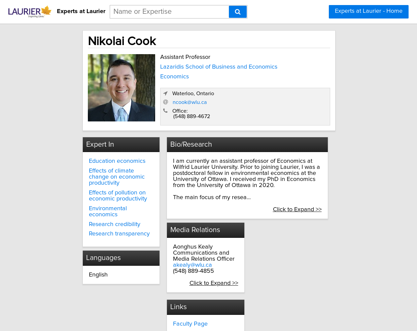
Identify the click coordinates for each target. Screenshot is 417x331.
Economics (150, 80)
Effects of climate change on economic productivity (102, 165)
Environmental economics (103, 194)
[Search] (238, 12)
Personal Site (243, 242)
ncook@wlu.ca (273, 94)
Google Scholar (246, 252)
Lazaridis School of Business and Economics (179, 68)
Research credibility (94, 203)
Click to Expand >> (323, 195)
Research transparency (99, 213)
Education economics (97, 153)
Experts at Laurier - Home (369, 11)
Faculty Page (243, 232)
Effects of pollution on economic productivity (98, 181)
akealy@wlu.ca (181, 257)
